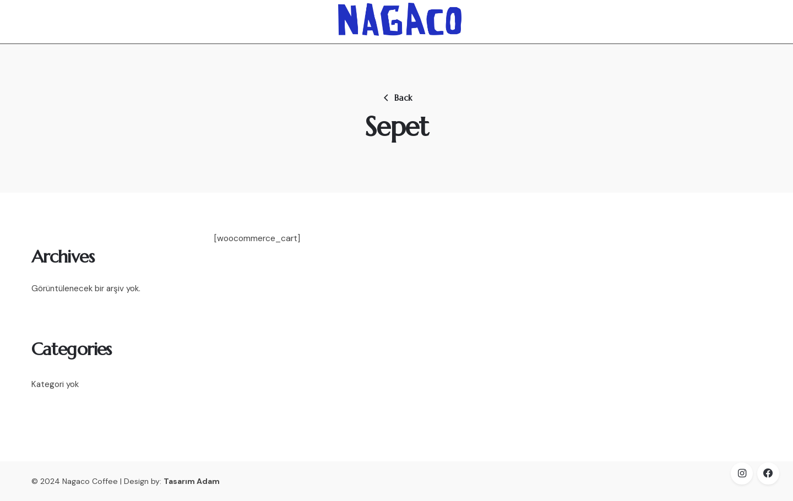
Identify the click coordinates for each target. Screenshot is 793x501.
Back (396, 98)
